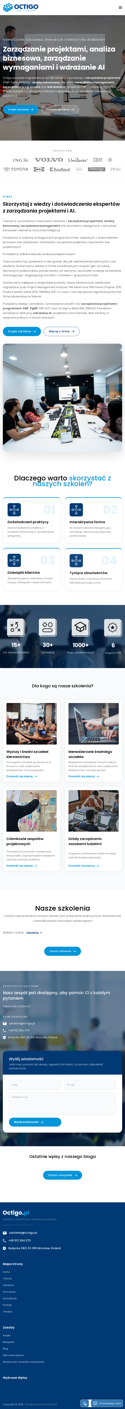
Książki (6, 1335)
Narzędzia (8, 1342)
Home (6, 1272)
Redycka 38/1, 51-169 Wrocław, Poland (30, 1040)
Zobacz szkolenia (62, 953)
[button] (120, 7)
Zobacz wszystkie (62, 1175)
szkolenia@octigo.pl (19, 1026)
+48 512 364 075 (16, 1033)
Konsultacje (10, 1298)
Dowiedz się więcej (60, 109)
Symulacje (9, 1291)
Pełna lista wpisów (13, 1355)
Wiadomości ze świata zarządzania (23, 1361)
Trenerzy (7, 1311)
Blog (5, 1348)
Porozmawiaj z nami (107, 1403)
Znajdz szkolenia (20, 109)
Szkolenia (8, 1285)
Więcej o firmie (61, 334)
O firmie (7, 1278)
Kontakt (7, 1305)
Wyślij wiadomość (28, 1124)
